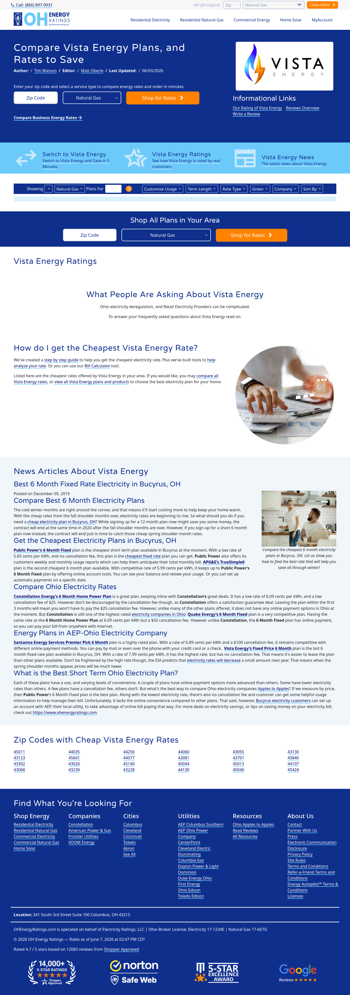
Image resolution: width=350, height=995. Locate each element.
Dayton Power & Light (198, 866)
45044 (183, 763)
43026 (74, 763)
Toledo (129, 842)
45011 (19, 752)
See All (129, 854)
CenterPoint (189, 842)
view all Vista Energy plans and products (91, 381)
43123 (19, 757)
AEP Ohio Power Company (193, 833)
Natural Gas (68, 189)
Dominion (187, 872)
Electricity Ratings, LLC (123, 929)
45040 (238, 769)
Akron (128, 848)
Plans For (94, 188)
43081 (183, 757)
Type (232, 188)
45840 (293, 757)
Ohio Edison (189, 890)
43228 (129, 769)
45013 (238, 763)
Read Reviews (245, 830)
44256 (129, 752)
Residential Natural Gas (202, 20)
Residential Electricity (150, 20)
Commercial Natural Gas (36, 842)
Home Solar (291, 20)
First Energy (189, 884)
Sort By (310, 189)
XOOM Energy (81, 842)
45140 (129, 763)
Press (292, 836)
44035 (74, 752)
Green (258, 189)
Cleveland (132, 830)
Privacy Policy (300, 854)
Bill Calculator (97, 366)
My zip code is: (207, 5)
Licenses (295, 896)
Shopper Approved (121, 949)
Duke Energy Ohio (195, 878)
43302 (19, 763)
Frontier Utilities (83, 836)
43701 (238, 757)
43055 (238, 752)
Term (200, 188)
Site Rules (297, 860)
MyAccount (322, 20)
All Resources (245, 836)
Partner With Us (302, 830)
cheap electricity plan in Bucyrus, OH (61, 521)
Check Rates (322, 4)
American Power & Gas (89, 830)
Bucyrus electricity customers (283, 700)
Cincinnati (132, 836)
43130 (293, 752)
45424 (293, 769)
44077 (129, 757)
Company (283, 189)
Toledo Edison (191, 896)
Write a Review (246, 114)
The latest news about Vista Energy (294, 163)
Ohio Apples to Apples (253, 824)
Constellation (80, 824)
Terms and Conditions (308, 866)
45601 (74, 757)
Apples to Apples (273, 688)
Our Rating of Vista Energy (257, 108)
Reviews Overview (302, 108)
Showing (35, 188)
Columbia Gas (191, 860)
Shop (162, 98)
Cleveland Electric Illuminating (194, 851)
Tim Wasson (45, 70)
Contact (295, 824)
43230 (74, 769)
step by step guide (61, 360)
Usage (160, 188)
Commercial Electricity (34, 836)
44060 (183, 752)
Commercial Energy (251, 20)
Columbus (132, 824)
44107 (293, 763)
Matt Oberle (92, 70)
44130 (183, 769)
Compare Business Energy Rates (48, 118)
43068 (19, 769)
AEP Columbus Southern (201, 824)
